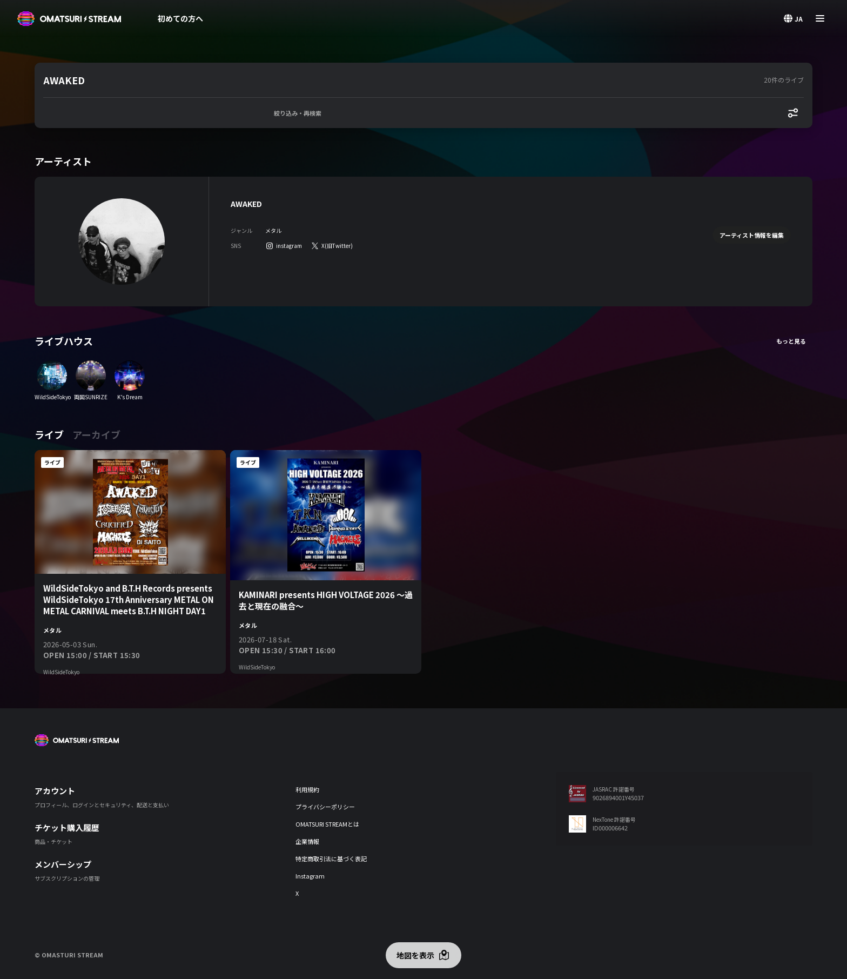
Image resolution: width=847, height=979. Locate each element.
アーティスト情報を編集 (752, 235)
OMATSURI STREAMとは (327, 824)
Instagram (310, 875)
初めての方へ (180, 18)
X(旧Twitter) (337, 246)
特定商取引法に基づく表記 (331, 858)
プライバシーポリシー (325, 806)
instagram (289, 246)
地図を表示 (415, 955)
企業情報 (307, 841)
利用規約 (307, 789)
